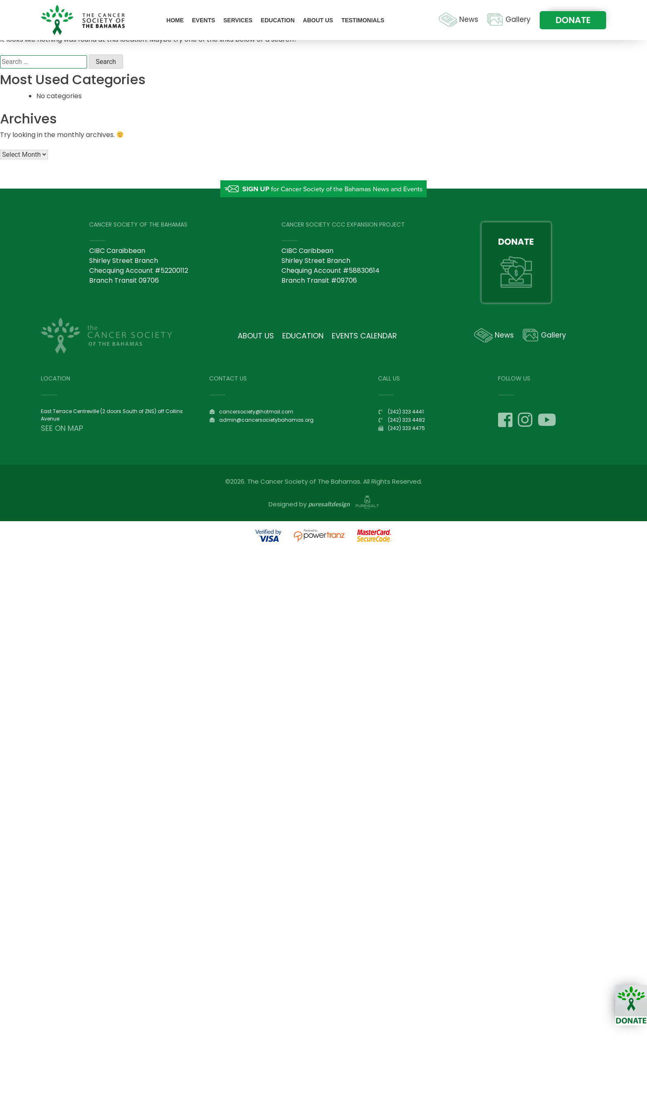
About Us (318, 20)
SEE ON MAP (62, 428)
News (468, 19)
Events (203, 20)
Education (278, 20)
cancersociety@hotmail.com (256, 411)
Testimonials (362, 20)
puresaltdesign (329, 504)
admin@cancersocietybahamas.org (266, 419)
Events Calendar (364, 336)
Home (175, 20)
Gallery (518, 19)
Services (238, 20)
